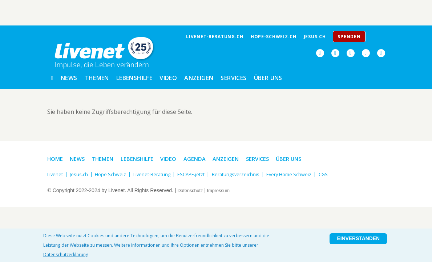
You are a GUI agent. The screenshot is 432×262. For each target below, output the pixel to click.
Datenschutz (191, 187)
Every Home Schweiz (303, 171)
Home (55, 156)
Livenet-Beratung (157, 171)
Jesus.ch (80, 171)
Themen (96, 76)
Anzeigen (198, 76)
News (69, 76)
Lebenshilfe (134, 76)
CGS (341, 171)
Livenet (55, 171)
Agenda (202, 156)
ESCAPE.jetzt (200, 171)
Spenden (349, 36)
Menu (378, 39)
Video (168, 76)
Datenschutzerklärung (65, 254)
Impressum (222, 187)
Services (233, 76)
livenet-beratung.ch (214, 36)
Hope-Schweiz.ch (273, 36)
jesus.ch (315, 36)
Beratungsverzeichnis (247, 171)
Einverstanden (355, 241)
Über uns (268, 76)
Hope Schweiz (113, 171)
